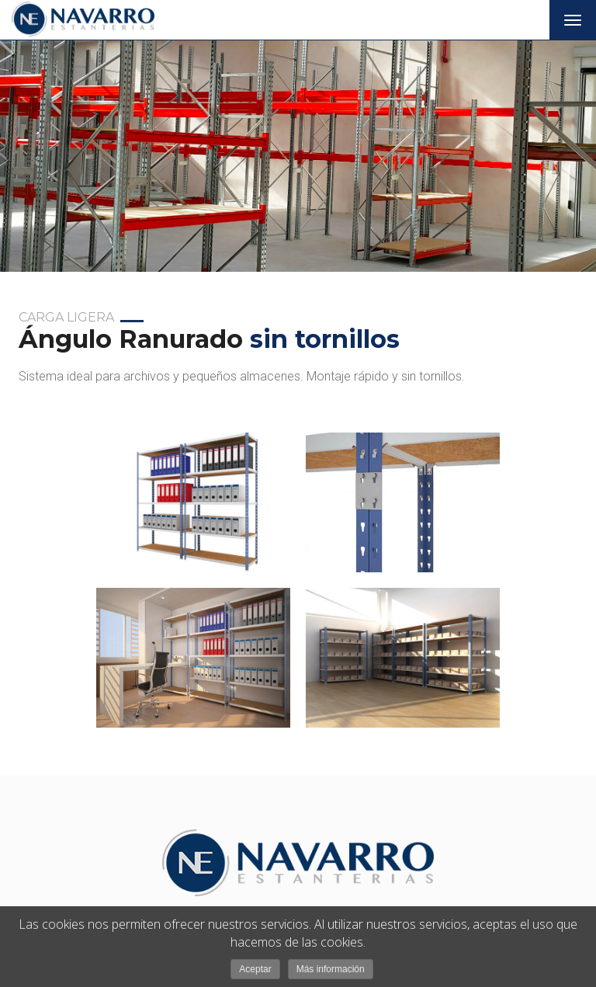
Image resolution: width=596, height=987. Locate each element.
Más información (330, 969)
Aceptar (255, 969)
